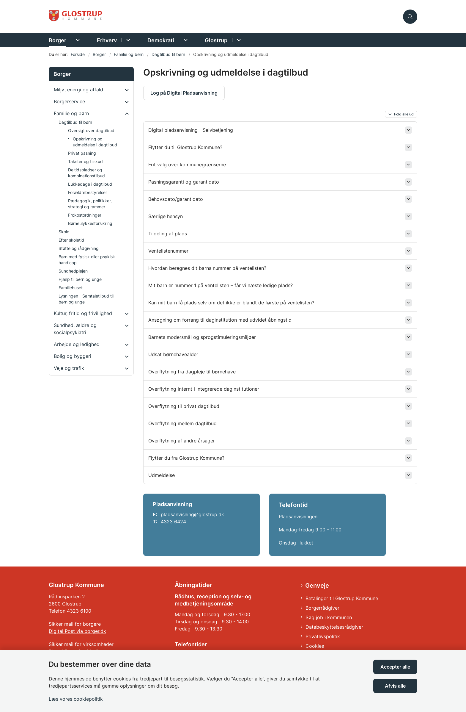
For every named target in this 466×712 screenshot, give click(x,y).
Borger (57, 40)
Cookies (315, 646)
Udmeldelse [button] (161, 475)
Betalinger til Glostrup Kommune (342, 598)
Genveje (317, 585)
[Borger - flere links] (77, 40)
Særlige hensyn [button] (165, 216)
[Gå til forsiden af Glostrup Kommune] (224, 17)
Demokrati (160, 40)
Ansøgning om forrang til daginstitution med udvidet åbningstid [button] (220, 320)
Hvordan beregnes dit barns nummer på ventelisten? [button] (208, 268)
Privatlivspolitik (323, 636)
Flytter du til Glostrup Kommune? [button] (185, 147)
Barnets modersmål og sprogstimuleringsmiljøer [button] (202, 337)
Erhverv (107, 40)
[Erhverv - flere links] (127, 40)
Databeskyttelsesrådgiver (334, 627)
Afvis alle (395, 686)
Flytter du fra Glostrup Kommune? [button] (186, 458)
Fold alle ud (404, 114)
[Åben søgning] (410, 17)
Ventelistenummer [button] (168, 251)
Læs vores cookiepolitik (76, 699)
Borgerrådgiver (322, 608)
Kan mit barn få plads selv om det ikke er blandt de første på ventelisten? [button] (231, 303)
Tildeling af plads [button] (168, 234)
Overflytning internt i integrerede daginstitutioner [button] (203, 389)
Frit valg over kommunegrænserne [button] (187, 165)
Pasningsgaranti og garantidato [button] (183, 182)
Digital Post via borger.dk (77, 631)
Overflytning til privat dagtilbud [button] (183, 406)
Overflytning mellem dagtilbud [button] (182, 423)
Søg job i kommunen (329, 617)
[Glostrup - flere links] (238, 40)
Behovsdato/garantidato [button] (175, 199)
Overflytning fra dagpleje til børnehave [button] (192, 372)
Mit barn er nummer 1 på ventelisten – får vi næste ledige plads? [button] (220, 285)
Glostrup (216, 40)
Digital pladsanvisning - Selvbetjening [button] (190, 130)
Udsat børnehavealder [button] (173, 354)
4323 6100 (79, 611)
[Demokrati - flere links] (185, 40)
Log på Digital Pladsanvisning (184, 93)
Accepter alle (395, 667)
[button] (125, 90)
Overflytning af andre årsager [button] (181, 441)
